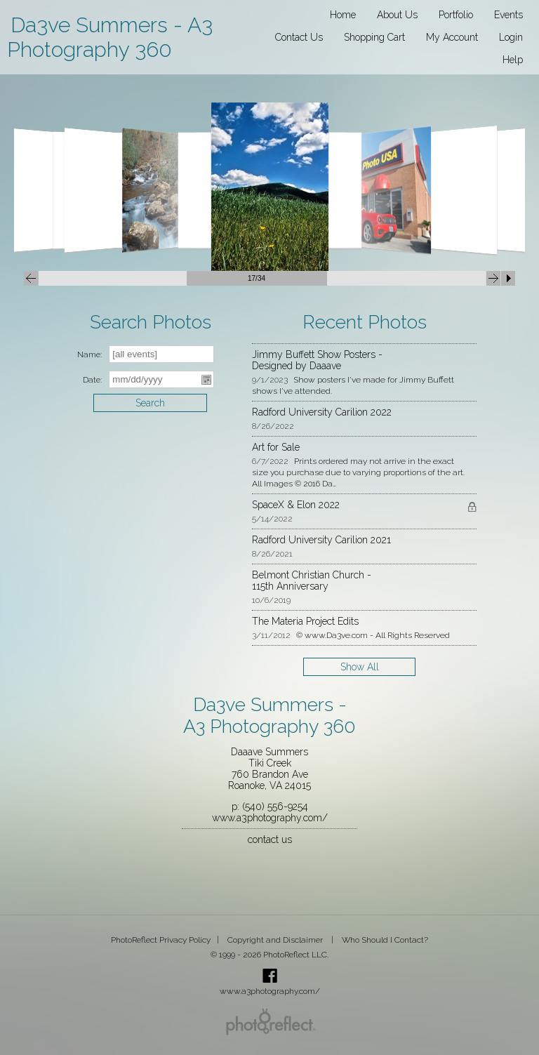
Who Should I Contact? (385, 940)
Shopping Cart (374, 37)
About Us (397, 14)
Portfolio (456, 14)
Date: (92, 380)
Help (513, 59)
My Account (452, 37)
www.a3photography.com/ (270, 817)
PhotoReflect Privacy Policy (161, 940)
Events (508, 14)
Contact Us (299, 37)
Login (511, 37)
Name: (89, 354)
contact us (270, 839)
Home (343, 14)
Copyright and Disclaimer (276, 940)
